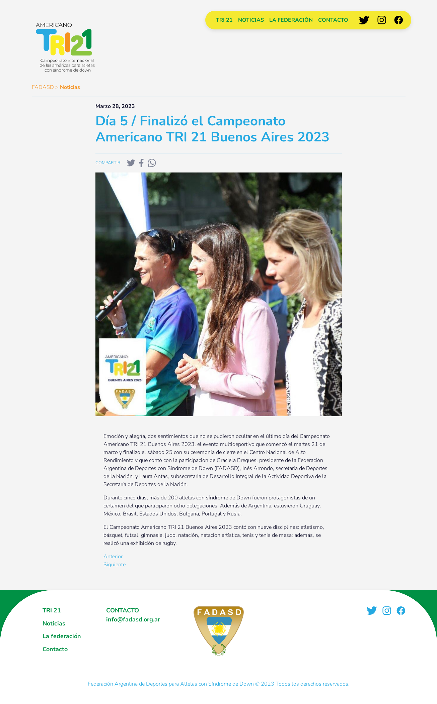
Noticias (251, 20)
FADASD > (45, 87)
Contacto (333, 20)
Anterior (113, 556)
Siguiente (114, 564)
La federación (291, 20)
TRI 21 (224, 20)
